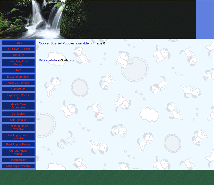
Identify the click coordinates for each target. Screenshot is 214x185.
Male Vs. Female (18, 82)
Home (18, 42)
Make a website (48, 60)
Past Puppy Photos (18, 144)
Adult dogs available (18, 166)
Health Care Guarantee (18, 106)
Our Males (18, 113)
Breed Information (18, 76)
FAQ (18, 70)
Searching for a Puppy (18, 63)
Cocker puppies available (18, 127)
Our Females (18, 119)
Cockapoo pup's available (18, 137)
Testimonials (18, 159)
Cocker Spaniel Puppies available (64, 43)
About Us (18, 55)
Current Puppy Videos (18, 152)
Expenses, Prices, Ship (18, 97)
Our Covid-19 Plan (18, 48)
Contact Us (18, 88)
